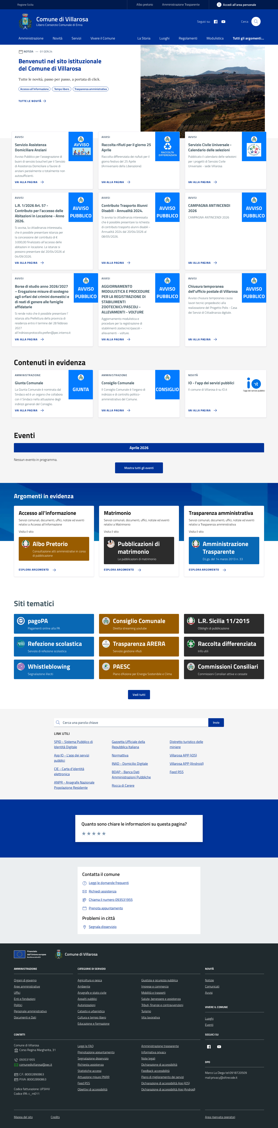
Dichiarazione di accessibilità (159, 1064)
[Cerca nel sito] (256, 21)
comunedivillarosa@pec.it (35, 1064)
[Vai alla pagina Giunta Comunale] (28, 409)
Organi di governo (25, 980)
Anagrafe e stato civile (92, 992)
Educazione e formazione (93, 1023)
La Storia (143, 38)
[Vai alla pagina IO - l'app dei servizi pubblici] (202, 409)
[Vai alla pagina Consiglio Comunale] (115, 409)
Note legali (148, 1058)
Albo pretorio (144, 4)
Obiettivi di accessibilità (92, 1089)
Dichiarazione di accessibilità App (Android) (168, 1089)
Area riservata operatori (220, 1117)
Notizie (209, 980)
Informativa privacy (153, 1052)
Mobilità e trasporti (153, 992)
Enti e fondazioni (24, 998)
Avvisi (209, 992)
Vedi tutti (139, 694)
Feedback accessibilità (155, 1070)
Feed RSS (84, 1083)
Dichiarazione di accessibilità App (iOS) (165, 1083)
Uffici (17, 992)
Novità (57, 38)
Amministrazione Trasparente (181, 4)
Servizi (76, 38)
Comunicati (212, 986)
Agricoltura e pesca (90, 980)
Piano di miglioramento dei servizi (162, 1077)
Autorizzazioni (86, 1005)
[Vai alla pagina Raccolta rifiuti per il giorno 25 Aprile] (115, 180)
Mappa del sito (23, 1117)
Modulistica (215, 38)
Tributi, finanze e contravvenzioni (162, 1005)
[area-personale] (236, 4)
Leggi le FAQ (86, 1046)
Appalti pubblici (87, 998)
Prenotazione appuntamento (96, 1052)
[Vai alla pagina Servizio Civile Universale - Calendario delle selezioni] (202, 180)
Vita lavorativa (150, 1017)
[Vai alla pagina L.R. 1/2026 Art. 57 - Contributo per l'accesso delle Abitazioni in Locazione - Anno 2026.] (28, 261)
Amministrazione (31, 38)
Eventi (209, 1024)
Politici (18, 1005)
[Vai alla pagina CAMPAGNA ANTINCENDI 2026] (202, 261)
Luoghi (164, 38)
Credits (55, 1117)
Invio (216, 722)
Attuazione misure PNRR (93, 1077)
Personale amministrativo (30, 1011)
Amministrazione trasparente (160, 1046)
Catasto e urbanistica (91, 1011)
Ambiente (84, 986)
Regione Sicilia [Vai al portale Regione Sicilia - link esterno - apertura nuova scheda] (25, 5)
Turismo (146, 1011)
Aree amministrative (27, 986)
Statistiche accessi (89, 1070)
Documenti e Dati (25, 1017)
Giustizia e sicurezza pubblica (159, 980)
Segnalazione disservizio (93, 1058)
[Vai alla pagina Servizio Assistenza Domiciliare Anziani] (28, 180)
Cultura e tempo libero (92, 1017)
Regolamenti (188, 38)
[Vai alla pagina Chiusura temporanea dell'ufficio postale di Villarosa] (202, 338)
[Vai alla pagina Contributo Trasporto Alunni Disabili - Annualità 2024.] (115, 261)
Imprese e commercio (155, 986)
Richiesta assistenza (91, 1064)
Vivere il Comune (103, 38)
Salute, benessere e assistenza (161, 998)
